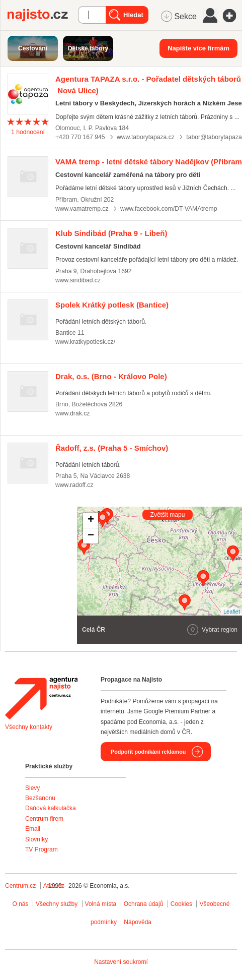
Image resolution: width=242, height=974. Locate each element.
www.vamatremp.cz (82, 208)
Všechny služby (57, 903)
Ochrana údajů (144, 903)
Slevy (32, 788)
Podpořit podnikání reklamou (148, 752)
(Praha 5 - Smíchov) (111, 448)
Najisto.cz (43, 15)
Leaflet (231, 611)
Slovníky (36, 839)
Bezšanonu (40, 798)
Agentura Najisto (41, 698)
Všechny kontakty (28, 726)
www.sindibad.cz (78, 280)
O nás (21, 903)
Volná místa (101, 903)
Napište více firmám (198, 48)
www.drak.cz (72, 413)
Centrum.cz (20, 885)
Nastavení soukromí (121, 961)
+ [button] (91, 520)
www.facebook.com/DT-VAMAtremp (168, 208)
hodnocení (28, 132)
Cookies (181, 903)
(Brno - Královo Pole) (111, 376)
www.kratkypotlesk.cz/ (85, 341)
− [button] (91, 535)
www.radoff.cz (74, 485)
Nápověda (137, 922)
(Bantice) (112, 304)
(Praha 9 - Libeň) (111, 233)
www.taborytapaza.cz (146, 137)
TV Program (41, 849)
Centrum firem (44, 818)
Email (32, 828)
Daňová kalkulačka (50, 808)
